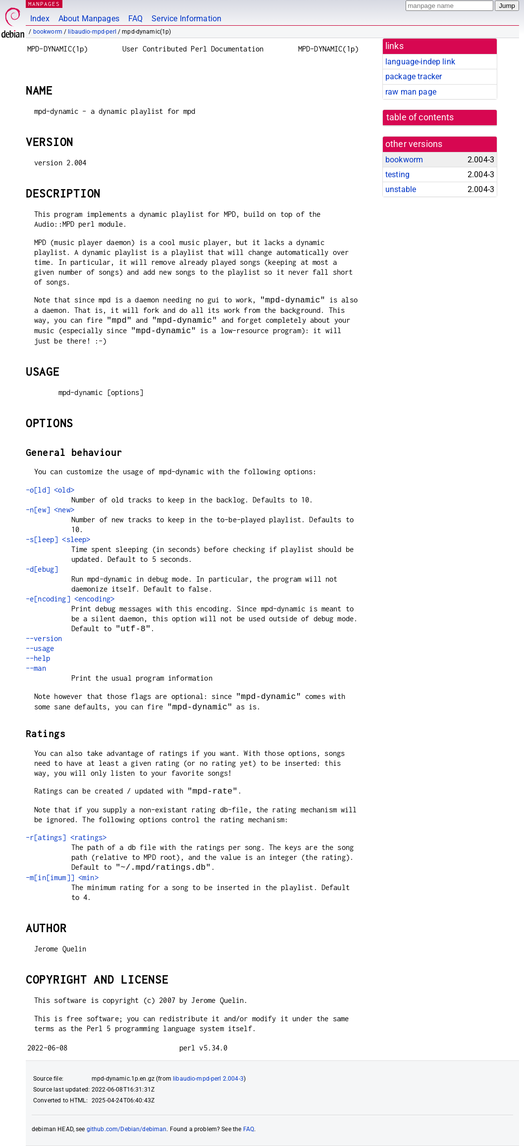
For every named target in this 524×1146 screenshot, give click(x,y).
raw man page (410, 92)
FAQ (135, 18)
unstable (400, 189)
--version (44, 638)
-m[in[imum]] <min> (62, 877)
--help (38, 658)
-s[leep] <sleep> (58, 539)
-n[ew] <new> (50, 509)
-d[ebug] (42, 569)
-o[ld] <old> (50, 490)
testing (397, 174)
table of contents (420, 117)
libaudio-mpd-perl (92, 31)
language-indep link (420, 61)
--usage (40, 648)
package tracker (413, 76)
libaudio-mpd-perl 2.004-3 (208, 1078)
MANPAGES (44, 3)
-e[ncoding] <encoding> (70, 599)
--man (36, 668)
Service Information (186, 18)
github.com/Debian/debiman (127, 1129)
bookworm (47, 31)
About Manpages (88, 18)
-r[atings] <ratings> (66, 837)
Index (40, 18)
